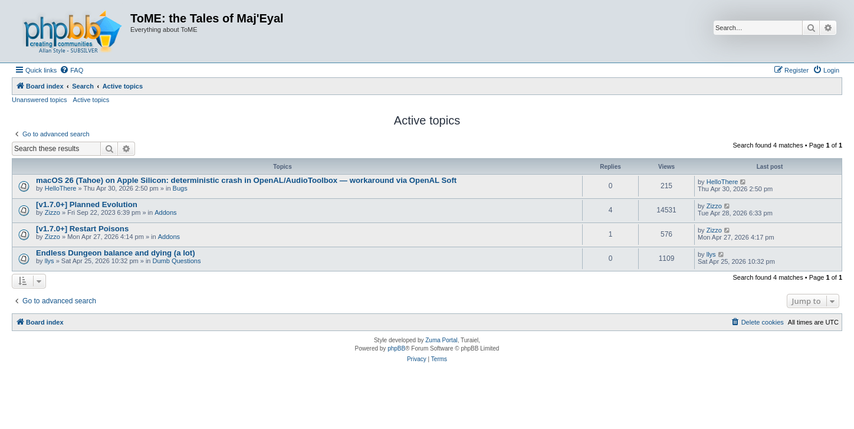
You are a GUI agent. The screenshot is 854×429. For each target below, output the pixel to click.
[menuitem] (71, 70)
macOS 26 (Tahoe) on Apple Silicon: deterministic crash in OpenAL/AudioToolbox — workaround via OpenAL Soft (246, 180)
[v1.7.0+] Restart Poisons (82, 228)
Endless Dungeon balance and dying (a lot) (115, 252)
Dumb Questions (177, 260)
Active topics (91, 99)
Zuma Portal (441, 340)
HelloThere (61, 188)
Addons (165, 212)
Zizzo (52, 212)
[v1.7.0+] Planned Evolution (86, 204)
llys (49, 260)
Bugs (180, 188)
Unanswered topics (39, 99)
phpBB (396, 348)
